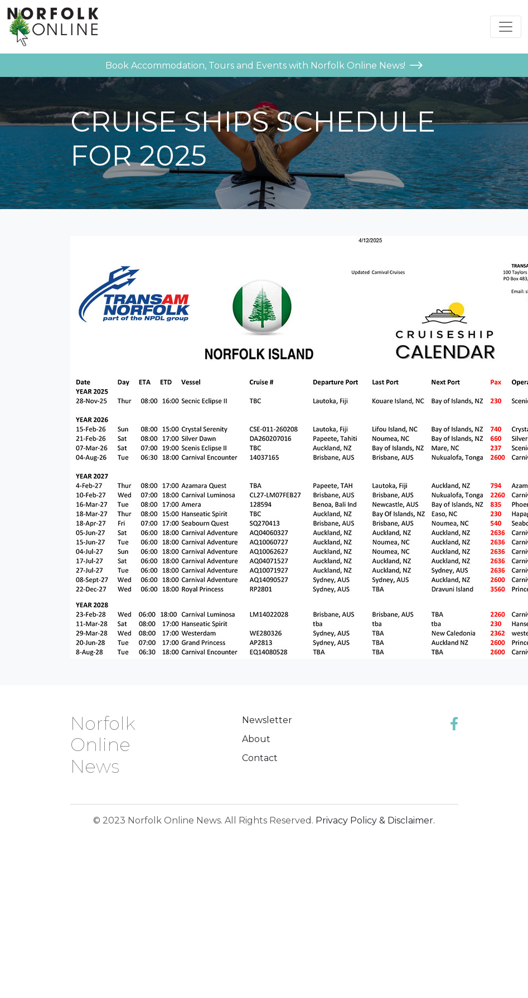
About (256, 739)
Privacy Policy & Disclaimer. (375, 820)
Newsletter (267, 720)
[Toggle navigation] (505, 27)
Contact (260, 758)
